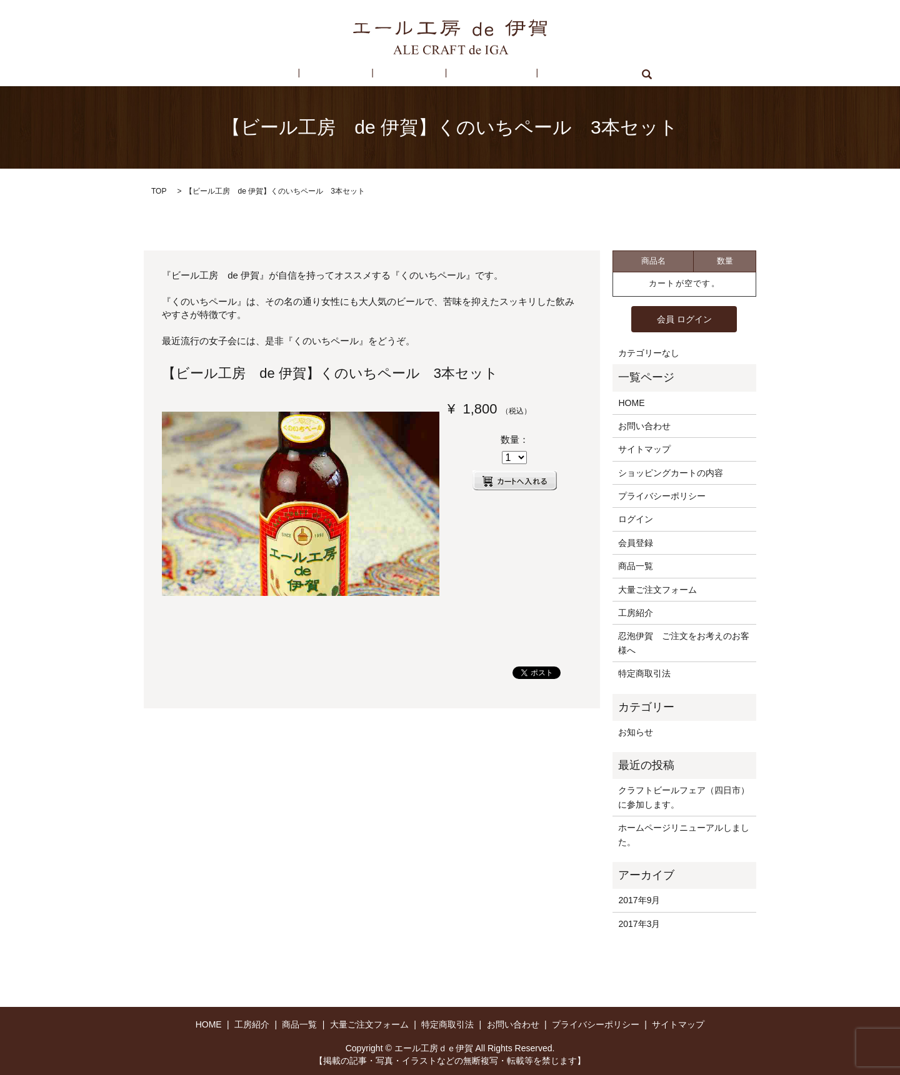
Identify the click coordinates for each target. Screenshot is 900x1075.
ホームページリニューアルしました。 (683, 834)
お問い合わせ (546, 74)
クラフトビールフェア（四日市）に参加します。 (683, 796)
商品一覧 (408, 74)
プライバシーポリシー (662, 495)
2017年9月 (639, 899)
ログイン (635, 518)
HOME (301, 74)
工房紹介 (352, 74)
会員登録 (635, 542)
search (603, 74)
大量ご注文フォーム (657, 589)
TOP (158, 191)
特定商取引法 (473, 74)
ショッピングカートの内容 (670, 472)
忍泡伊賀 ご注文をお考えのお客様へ (683, 642)
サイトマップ (644, 448)
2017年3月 (639, 923)
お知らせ (635, 731)
